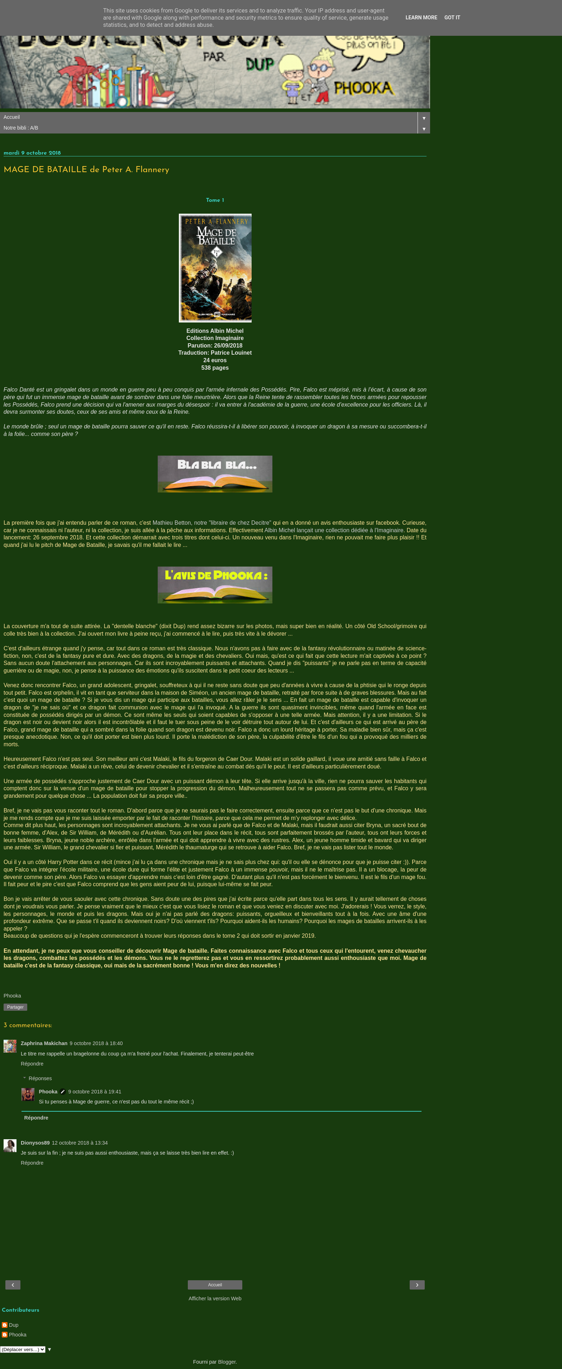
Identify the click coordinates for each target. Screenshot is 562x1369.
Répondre (32, 1064)
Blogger (226, 1362)
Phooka (48, 1091)
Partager (15, 1007)
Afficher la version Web (215, 1298)
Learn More (421, 18)
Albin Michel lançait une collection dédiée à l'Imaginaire (334, 530)
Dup (13, 1325)
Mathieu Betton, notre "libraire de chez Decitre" (212, 523)
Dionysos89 (35, 1143)
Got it (452, 18)
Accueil (215, 1284)
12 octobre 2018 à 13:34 (80, 1143)
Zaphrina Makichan (44, 1043)
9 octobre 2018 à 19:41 (94, 1091)
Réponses (40, 1078)
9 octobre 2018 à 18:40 (96, 1043)
